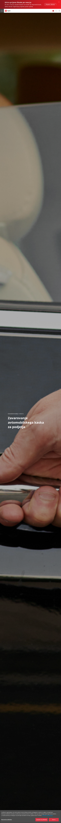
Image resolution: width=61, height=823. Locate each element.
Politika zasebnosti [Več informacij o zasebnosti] (47, 815)
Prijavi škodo (50, 4)
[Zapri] (58, 812)
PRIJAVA (59, 11)
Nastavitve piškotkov (6, 819)
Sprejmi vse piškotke (41, 819)
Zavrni (53, 819)
